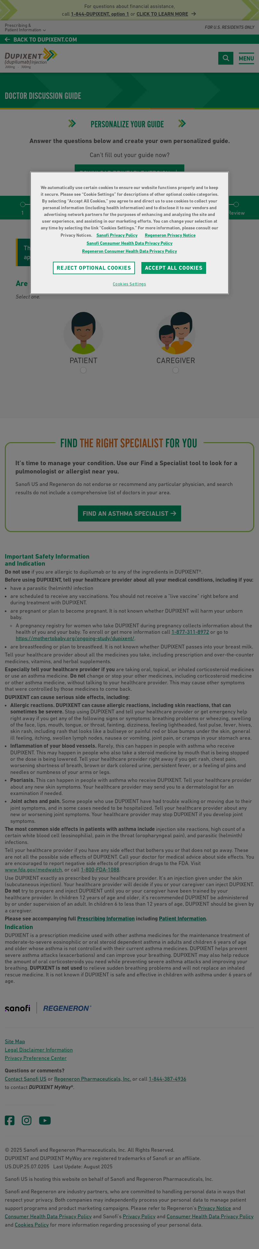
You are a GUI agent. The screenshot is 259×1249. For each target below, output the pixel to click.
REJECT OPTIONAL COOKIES (94, 268)
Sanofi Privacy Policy (117, 235)
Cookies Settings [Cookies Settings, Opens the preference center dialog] (129, 284)
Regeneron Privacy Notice (170, 235)
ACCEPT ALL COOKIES (174, 268)
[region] (129, 232)
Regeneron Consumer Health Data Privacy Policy (129, 251)
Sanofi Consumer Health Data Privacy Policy (129, 243)
